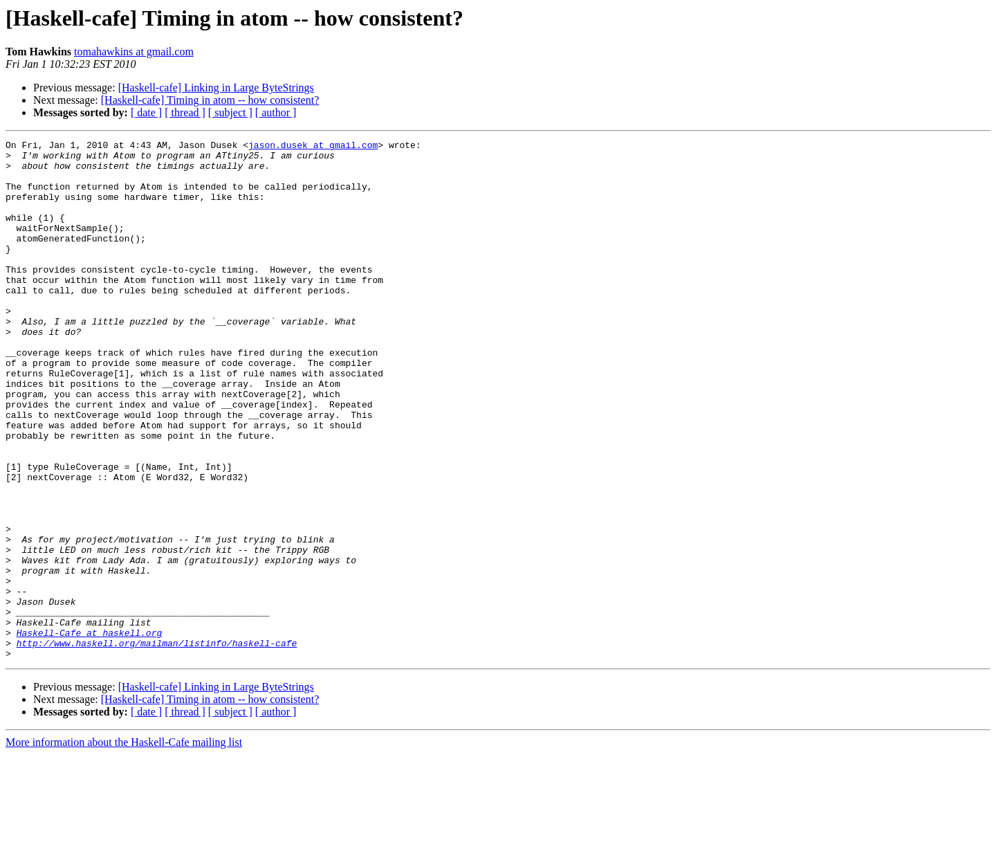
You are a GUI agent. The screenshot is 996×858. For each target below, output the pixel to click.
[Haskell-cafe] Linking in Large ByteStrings (216, 87)
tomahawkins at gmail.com (134, 51)
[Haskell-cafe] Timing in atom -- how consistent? (210, 100)
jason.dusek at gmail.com (313, 146)
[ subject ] (230, 112)
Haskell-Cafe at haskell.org (90, 732)
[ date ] (146, 112)
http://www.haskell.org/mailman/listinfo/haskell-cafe (157, 744)
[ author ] (276, 112)
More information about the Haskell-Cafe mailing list (124, 846)
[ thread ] (185, 112)
